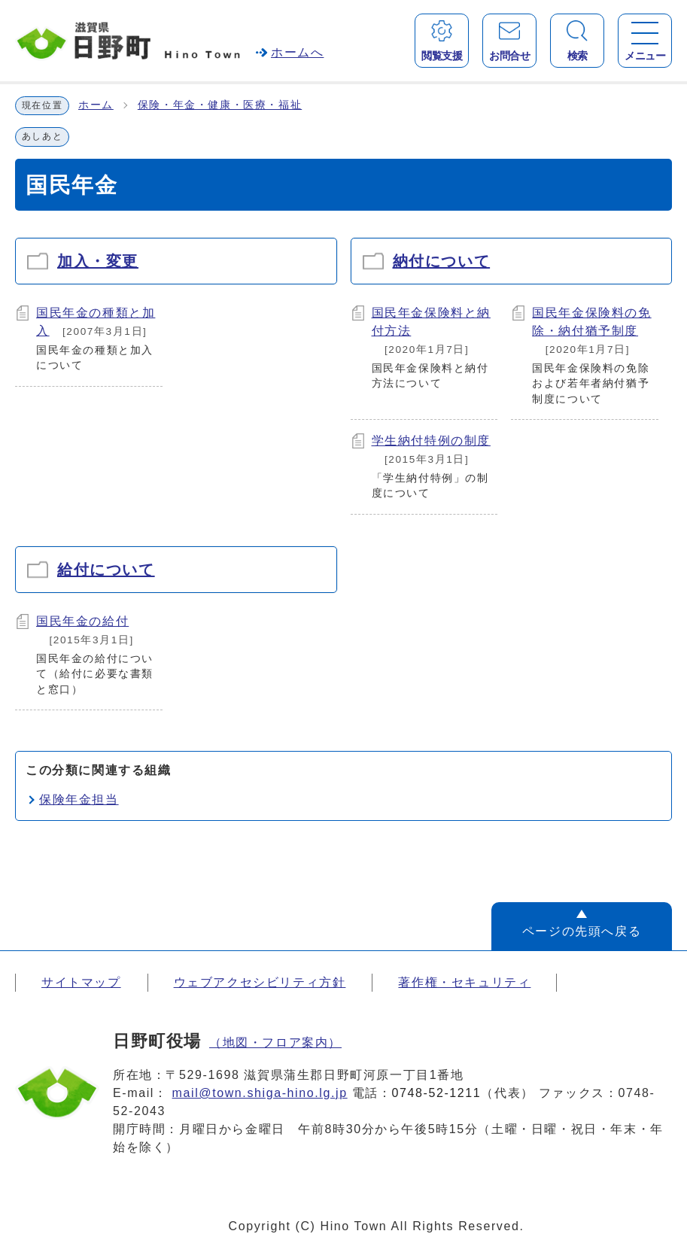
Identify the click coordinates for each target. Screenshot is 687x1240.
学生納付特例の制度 (431, 440)
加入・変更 (97, 261)
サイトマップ (81, 982)
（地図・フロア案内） (275, 1042)
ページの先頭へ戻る (581, 931)
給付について (106, 569)
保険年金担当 (79, 799)
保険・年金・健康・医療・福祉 (220, 105)
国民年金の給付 (82, 621)
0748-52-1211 (437, 1093)
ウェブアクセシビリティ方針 (260, 982)
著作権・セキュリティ (464, 982)
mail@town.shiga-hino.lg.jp (260, 1093)
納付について (442, 261)
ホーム (96, 105)
